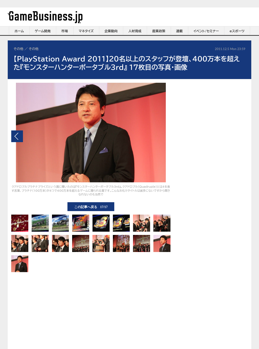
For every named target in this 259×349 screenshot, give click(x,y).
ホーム (19, 31)
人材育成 (134, 31)
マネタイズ (86, 31)
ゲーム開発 (43, 31)
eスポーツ (237, 31)
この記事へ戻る (91, 206)
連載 (179, 31)
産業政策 (158, 31)
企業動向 (111, 31)
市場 (64, 31)
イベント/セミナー (206, 31)
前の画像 (17, 136)
